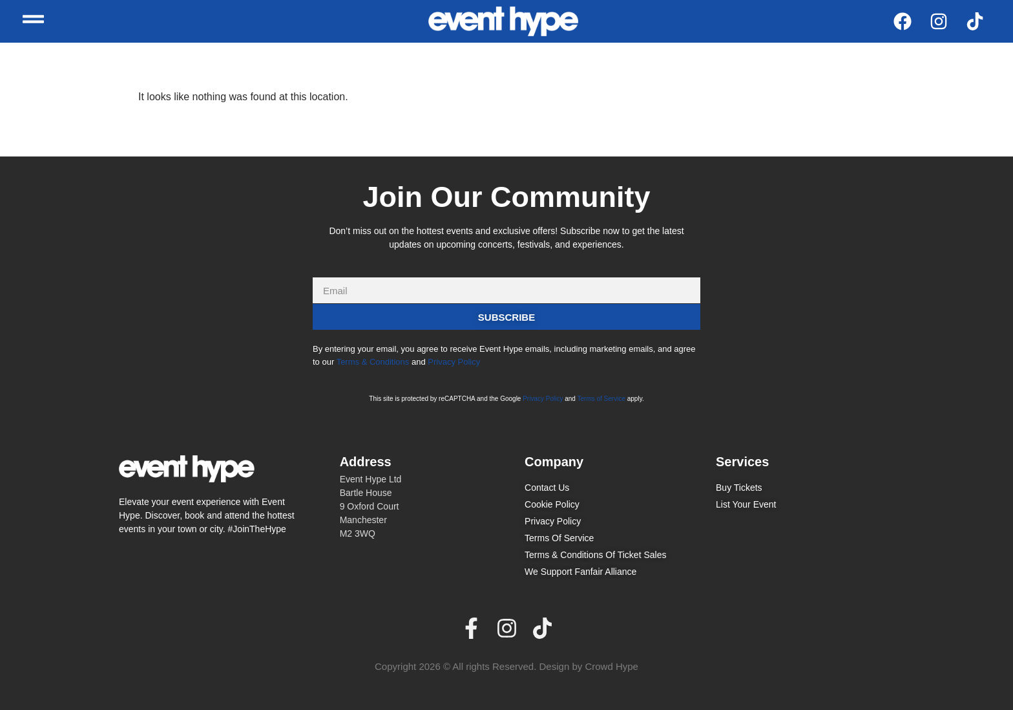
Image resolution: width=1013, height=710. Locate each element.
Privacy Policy (454, 362)
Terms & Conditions (373, 362)
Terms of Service (601, 398)
